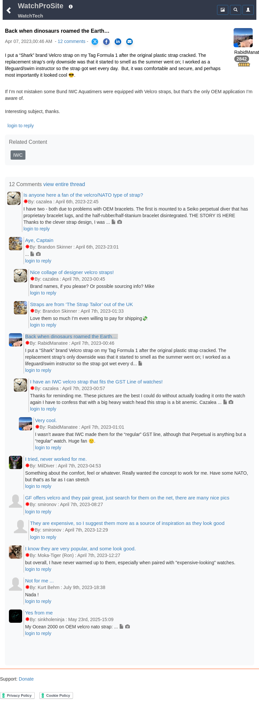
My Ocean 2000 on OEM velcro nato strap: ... (77, 626)
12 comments (72, 41)
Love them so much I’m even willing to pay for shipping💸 (89, 318)
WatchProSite (40, 6)
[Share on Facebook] (106, 41)
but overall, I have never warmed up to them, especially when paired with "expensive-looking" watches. (130, 562)
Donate (26, 679)
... (33, 254)
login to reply (21, 125)
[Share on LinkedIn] (118, 41)
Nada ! (32, 594)
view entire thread (64, 184)
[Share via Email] (129, 41)
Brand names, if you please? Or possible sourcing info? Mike (92, 286)
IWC (18, 155)
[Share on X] (95, 41)
